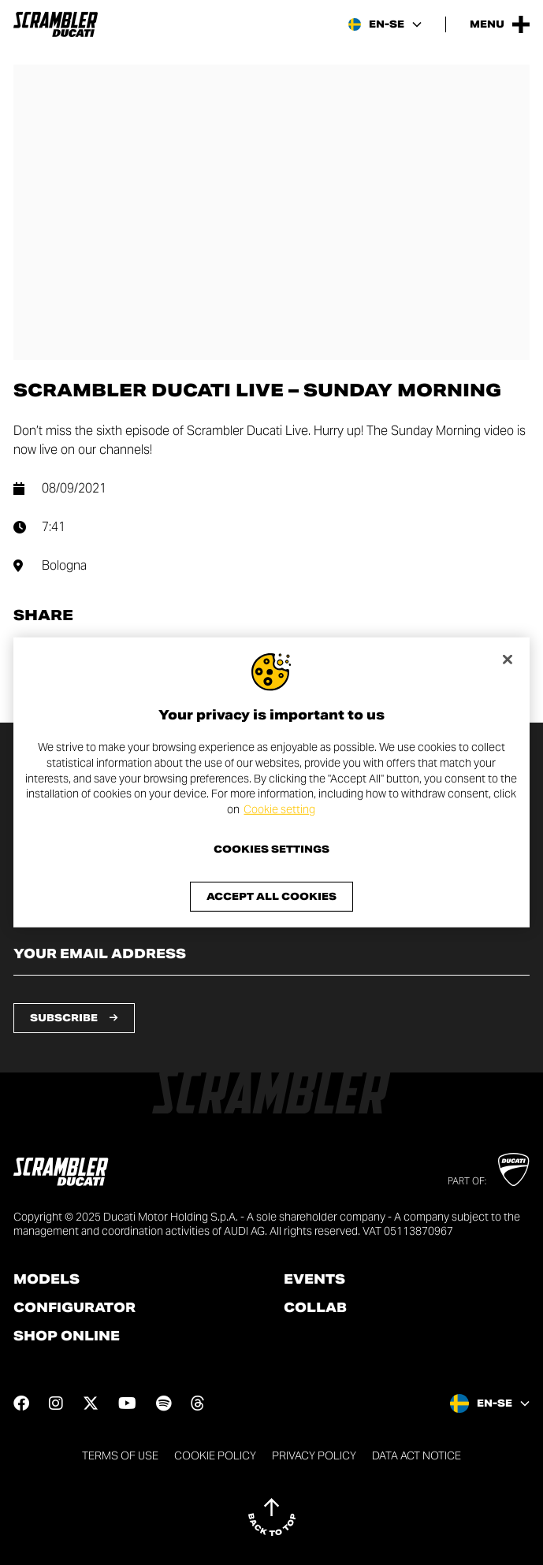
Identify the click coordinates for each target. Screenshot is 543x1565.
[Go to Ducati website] (513, 1169)
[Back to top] (272, 1517)
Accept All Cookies (271, 896)
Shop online (66, 1336)
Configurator (74, 1308)
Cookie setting (279, 809)
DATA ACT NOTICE (416, 1455)
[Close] (507, 659)
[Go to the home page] (55, 24)
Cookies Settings (271, 849)
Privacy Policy (314, 1455)
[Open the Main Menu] (500, 24)
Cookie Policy (215, 1455)
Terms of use (120, 1455)
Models (46, 1279)
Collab (315, 1308)
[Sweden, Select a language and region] (385, 24)
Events (314, 1279)
